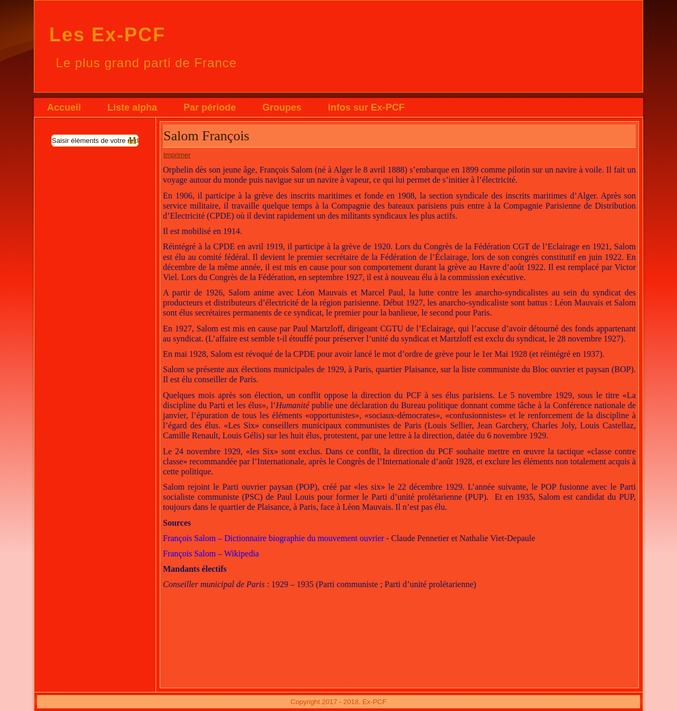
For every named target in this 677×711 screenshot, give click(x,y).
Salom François (206, 135)
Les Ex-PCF (107, 35)
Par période (210, 107)
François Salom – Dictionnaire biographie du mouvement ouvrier (273, 538)
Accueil (64, 107)
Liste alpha (132, 107)
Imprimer (176, 155)
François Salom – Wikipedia (211, 553)
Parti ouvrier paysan (258, 486)
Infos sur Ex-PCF (366, 107)
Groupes (281, 107)
